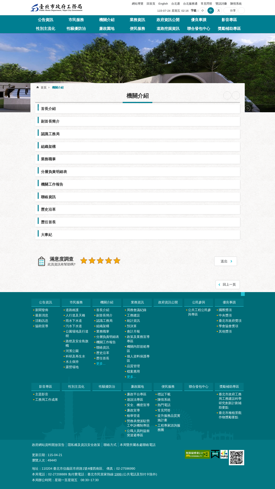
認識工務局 (50, 134)
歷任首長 (48, 222)
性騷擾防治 (76, 28)
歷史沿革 (48, 209)
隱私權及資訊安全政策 (84, 444)
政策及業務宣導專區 (138, 339)
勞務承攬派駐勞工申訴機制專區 (138, 423)
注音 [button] (236, 95)
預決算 (132, 326)
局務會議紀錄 (136, 310)
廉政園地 (106, 28)
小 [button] (202, 10)
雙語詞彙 (221, 3)
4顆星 (108, 260)
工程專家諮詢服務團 (168, 427)
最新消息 (41, 315)
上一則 (41, 108)
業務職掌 (48, 159)
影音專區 (229, 20)
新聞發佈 (41, 310)
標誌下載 (164, 394)
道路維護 (72, 310)
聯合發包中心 (198, 28)
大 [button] (218, 10)
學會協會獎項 (228, 326)
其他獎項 (225, 331)
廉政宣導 (133, 410)
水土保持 (72, 361)
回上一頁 (229, 284)
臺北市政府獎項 (230, 320)
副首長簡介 (50, 121)
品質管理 (133, 366)
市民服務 (76, 20)
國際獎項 (225, 310)
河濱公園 (72, 351)
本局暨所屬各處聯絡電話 (138, 444)
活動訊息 (41, 320)
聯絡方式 (110, 444)
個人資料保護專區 (138, 358)
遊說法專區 (135, 399)
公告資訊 (45, 20)
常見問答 (206, 3)
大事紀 (46, 235)
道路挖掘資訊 (168, 28)
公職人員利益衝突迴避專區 (138, 433)
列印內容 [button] (227, 95)
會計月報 (133, 331)
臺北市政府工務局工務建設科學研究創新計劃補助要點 (230, 400)
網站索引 (241, 10)
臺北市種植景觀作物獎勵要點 (230, 415)
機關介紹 (106, 20)
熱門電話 (164, 405)
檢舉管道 (133, 415)
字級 (194, 10)
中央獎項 (225, 315)
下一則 (248, 108)
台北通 (175, 3)
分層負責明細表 (54, 172)
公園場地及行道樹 (77, 333)
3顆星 (100, 260)
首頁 (44, 87)
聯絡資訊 (48, 197)
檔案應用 (133, 371)
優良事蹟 (198, 20)
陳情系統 (236, 3)
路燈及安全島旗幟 (77, 343)
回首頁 (151, 3)
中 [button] (210, 10)
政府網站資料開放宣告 (48, 444)
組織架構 (48, 146)
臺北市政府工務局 (56, 7)
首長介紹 (48, 108)
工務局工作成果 (46, 399)
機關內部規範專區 (138, 349)
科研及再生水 (75, 356)
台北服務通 (190, 3)
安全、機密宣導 (138, 405)
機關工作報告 (52, 184)
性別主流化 (45, 28)
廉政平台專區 (136, 394)
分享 (233, 10)
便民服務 (137, 28)
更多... (100, 363)
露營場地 (72, 367)
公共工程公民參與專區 (199, 312)
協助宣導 (41, 326)
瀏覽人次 (38, 460)
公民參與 (198, 302)
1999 (118, 474)
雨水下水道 (74, 320)
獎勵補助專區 (229, 28)
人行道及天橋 (75, 315)
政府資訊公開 (168, 20)
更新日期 (38, 455)
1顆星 (83, 260)
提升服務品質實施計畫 (168, 418)
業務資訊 (137, 20)
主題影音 (41, 394)
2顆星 (91, 260)
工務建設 (133, 315)
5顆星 (116, 260)
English (163, 3)
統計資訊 (133, 320)
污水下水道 (74, 326)
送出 (83, 268)
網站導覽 (137, 3)
